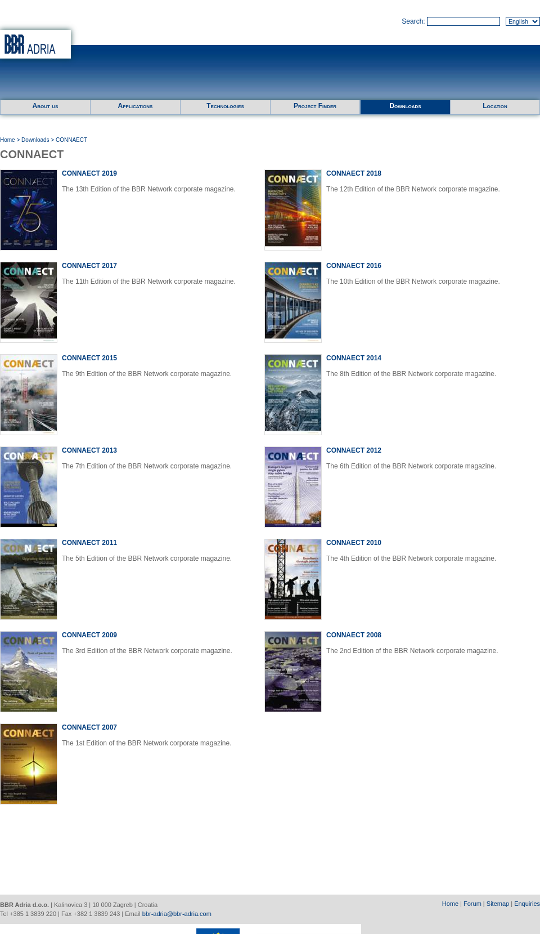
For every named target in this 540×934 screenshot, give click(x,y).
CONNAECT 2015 (89, 358)
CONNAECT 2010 (353, 543)
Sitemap (498, 903)
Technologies (225, 106)
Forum (473, 903)
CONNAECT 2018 (353, 173)
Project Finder (315, 106)
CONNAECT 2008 (353, 635)
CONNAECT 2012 (353, 450)
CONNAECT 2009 (89, 635)
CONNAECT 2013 (89, 450)
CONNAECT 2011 (89, 543)
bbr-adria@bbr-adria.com (177, 913)
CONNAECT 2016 (353, 266)
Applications (135, 106)
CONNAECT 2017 (89, 266)
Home (7, 140)
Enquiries (527, 903)
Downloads (405, 106)
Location (495, 106)
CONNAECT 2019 (89, 173)
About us (45, 106)
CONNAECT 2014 (353, 358)
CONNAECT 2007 (89, 727)
